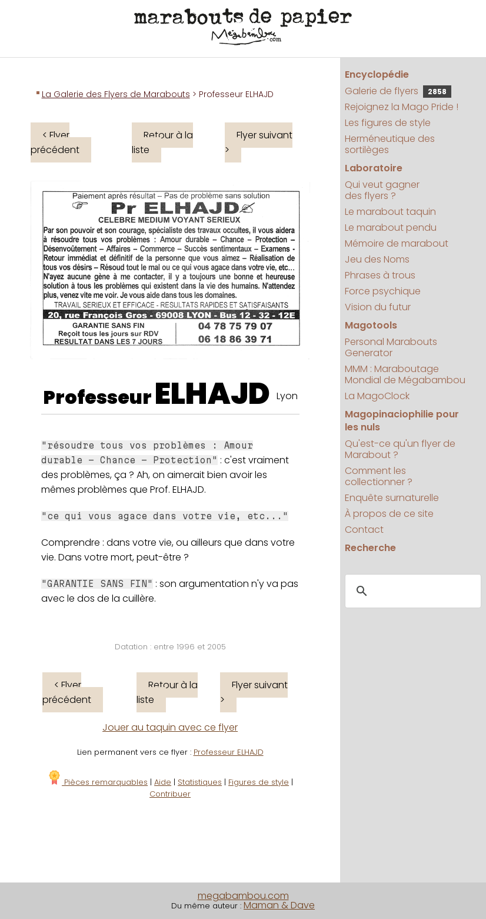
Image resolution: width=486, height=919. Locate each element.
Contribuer (170, 793)
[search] (411, 592)
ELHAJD (212, 393)
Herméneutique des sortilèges (390, 144)
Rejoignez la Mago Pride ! (401, 107)
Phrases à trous (380, 275)
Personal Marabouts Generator (391, 347)
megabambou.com (243, 896)
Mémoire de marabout (396, 243)
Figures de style (258, 782)
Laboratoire (373, 168)
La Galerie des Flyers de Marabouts (116, 94)
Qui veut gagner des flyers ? (382, 190)
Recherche (370, 548)
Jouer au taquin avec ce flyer (170, 727)
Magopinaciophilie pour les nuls (402, 420)
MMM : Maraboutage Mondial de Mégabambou (405, 374)
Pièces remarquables (97, 782)
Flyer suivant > (258, 142)
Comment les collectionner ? (378, 476)
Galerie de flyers (398, 91)
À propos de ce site (389, 513)
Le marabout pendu (391, 227)
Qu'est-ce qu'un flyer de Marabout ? (400, 449)
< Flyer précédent (55, 142)
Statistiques (200, 782)
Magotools (371, 325)
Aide (162, 782)
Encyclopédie (377, 74)
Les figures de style (388, 123)
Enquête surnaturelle (392, 498)
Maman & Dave (279, 905)
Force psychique (383, 291)
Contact (364, 529)
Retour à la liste (162, 142)
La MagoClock (377, 396)
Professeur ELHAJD (229, 752)
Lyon (287, 396)
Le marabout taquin (390, 211)
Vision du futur (378, 307)
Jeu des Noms (377, 259)
